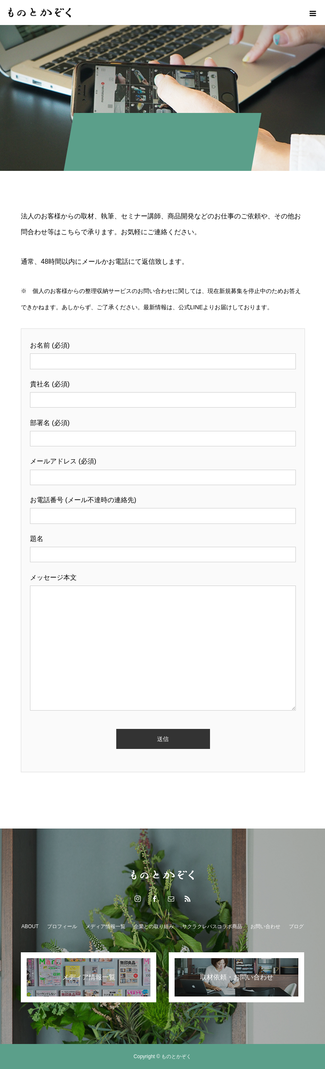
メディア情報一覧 (105, 926)
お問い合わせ (265, 926)
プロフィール (62, 926)
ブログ (296, 926)
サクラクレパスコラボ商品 (212, 926)
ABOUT (29, 926)
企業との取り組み (154, 926)
